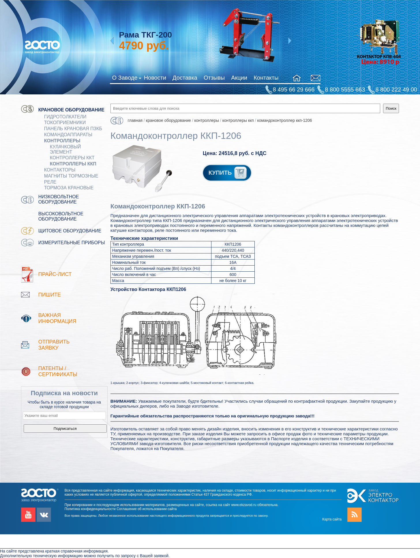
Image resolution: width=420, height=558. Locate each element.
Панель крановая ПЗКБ (73, 128)
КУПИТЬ (228, 172)
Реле (50, 182)
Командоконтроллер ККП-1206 (284, 120)
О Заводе (126, 78)
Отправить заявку (54, 345)
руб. (144, 46)
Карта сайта (332, 519)
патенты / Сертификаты (57, 371)
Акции (239, 77)
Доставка (184, 77)
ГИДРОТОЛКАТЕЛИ (65, 116)
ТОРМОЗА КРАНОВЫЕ (69, 187)
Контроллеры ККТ (72, 157)
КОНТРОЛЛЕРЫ (62, 140)
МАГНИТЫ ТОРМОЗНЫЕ (71, 175)
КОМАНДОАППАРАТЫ (68, 134)
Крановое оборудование (71, 109)
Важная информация (57, 318)
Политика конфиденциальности (90, 509)
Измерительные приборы (71, 242)
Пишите (49, 295)
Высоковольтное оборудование (60, 216)
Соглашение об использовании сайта (147, 509)
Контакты (266, 77)
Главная (135, 120)
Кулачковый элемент (65, 149)
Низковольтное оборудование (58, 199)
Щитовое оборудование (70, 230)
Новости (155, 77)
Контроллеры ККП (73, 163)
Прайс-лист (55, 274)
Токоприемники (65, 122)
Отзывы (214, 77)
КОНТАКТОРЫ (60, 169)
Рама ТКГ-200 (145, 34)
